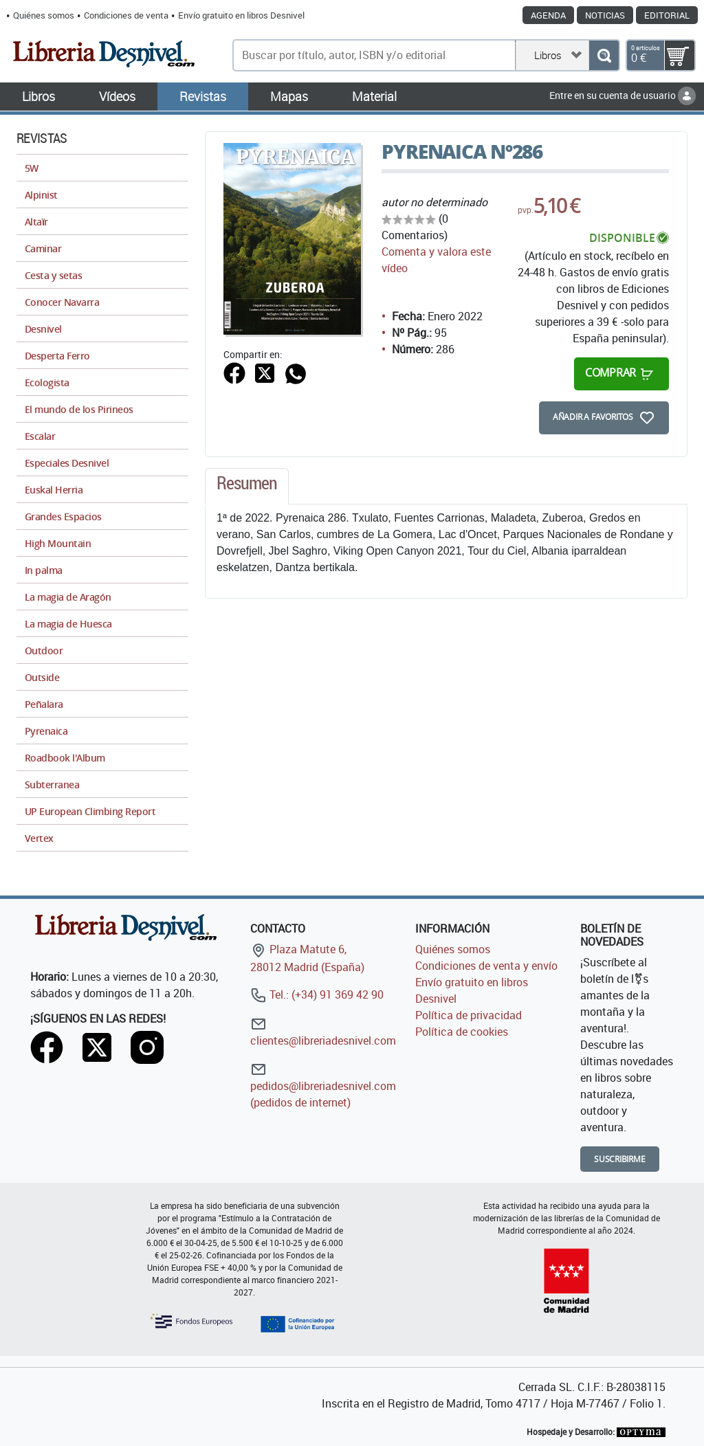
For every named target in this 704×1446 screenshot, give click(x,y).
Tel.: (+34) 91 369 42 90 (317, 994)
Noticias (605, 15)
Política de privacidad (468, 1015)
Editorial (667, 15)
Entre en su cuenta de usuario (622, 95)
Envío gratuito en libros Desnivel (241, 15)
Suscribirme (620, 1159)
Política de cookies (461, 1031)
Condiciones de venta (126, 15)
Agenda (548, 15)
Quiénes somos (43, 15)
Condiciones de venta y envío (486, 965)
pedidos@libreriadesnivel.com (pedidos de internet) (323, 1085)
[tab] (247, 486)
